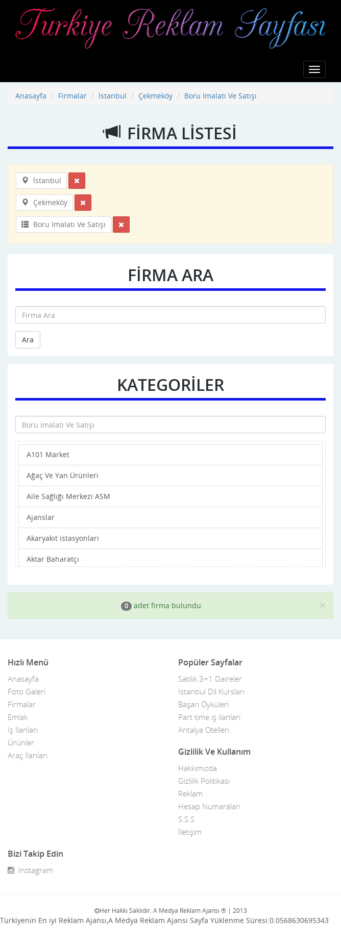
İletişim (190, 832)
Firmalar (72, 96)
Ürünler (21, 742)
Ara (28, 339)
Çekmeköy (155, 96)
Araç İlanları (27, 755)
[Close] (323, 605)
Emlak (18, 717)
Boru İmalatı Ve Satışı (220, 96)
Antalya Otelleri (203, 730)
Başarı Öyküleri (203, 704)
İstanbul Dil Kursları (211, 691)
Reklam (190, 793)
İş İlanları (23, 730)
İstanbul (113, 96)
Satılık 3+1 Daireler (210, 679)
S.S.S (186, 819)
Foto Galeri (26, 691)
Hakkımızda (197, 768)
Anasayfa (30, 96)
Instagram (30, 870)
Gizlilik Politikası (204, 781)
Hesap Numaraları (209, 806)
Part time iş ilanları (209, 717)
